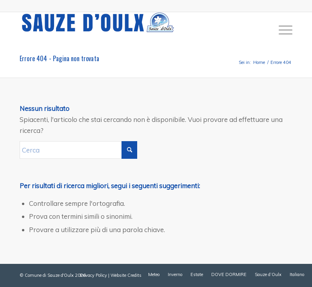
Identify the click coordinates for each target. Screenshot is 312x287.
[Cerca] (78, 150)
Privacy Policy (93, 275)
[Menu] (281, 29)
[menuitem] (281, 29)
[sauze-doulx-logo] (98, 29)
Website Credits (126, 275)
